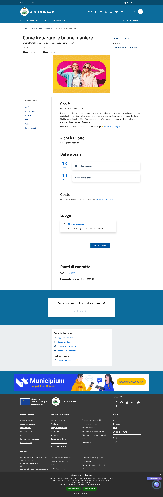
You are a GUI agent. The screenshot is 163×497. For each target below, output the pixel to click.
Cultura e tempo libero (59, 442)
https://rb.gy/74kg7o (112, 126)
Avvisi (115, 427)
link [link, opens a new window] (101, 484)
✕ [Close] (159, 478)
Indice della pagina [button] (31, 100)
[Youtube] (100, 11)
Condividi (118, 38)
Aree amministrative (27, 424)
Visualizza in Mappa (100, 245)
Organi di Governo (26, 420)
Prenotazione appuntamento (61, 457)
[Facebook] (95, 11)
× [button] (160, 474)
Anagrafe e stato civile (59, 427)
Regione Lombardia (27, 2)
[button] (81, 493)
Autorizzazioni (56, 435)
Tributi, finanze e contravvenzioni (94, 435)
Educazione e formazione (60, 446)
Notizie (115, 420)
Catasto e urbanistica (58, 439)
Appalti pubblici (56, 431)
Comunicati (117, 424)
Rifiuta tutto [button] (90, 489)
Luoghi (115, 442)
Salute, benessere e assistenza (93, 431)
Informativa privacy (89, 469)
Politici (22, 435)
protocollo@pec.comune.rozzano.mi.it (34, 469)
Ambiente (54, 424)
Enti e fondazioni (26, 431)
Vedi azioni (128, 38)
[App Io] (121, 11)
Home (25, 28)
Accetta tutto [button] (73, 489)
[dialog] (81, 484)
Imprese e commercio (89, 424)
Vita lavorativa (87, 442)
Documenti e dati (26, 442)
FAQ (52, 465)
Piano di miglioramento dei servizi (94, 465)
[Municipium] (115, 11)
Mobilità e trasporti (89, 427)
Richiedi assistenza (58, 469)
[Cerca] (140, 11)
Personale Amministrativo (29, 439)
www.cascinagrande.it (104, 199)
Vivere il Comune (36, 28)
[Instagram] (105, 11)
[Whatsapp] (110, 11)
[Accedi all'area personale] (132, 2)
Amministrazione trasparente (92, 457)
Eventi (47, 28)
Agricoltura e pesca (58, 420)
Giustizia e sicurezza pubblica (92, 420)
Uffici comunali (25, 427)
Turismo (85, 439)
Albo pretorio (86, 461)
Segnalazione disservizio (59, 461)
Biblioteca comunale (76, 224)
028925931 (72, 273)
